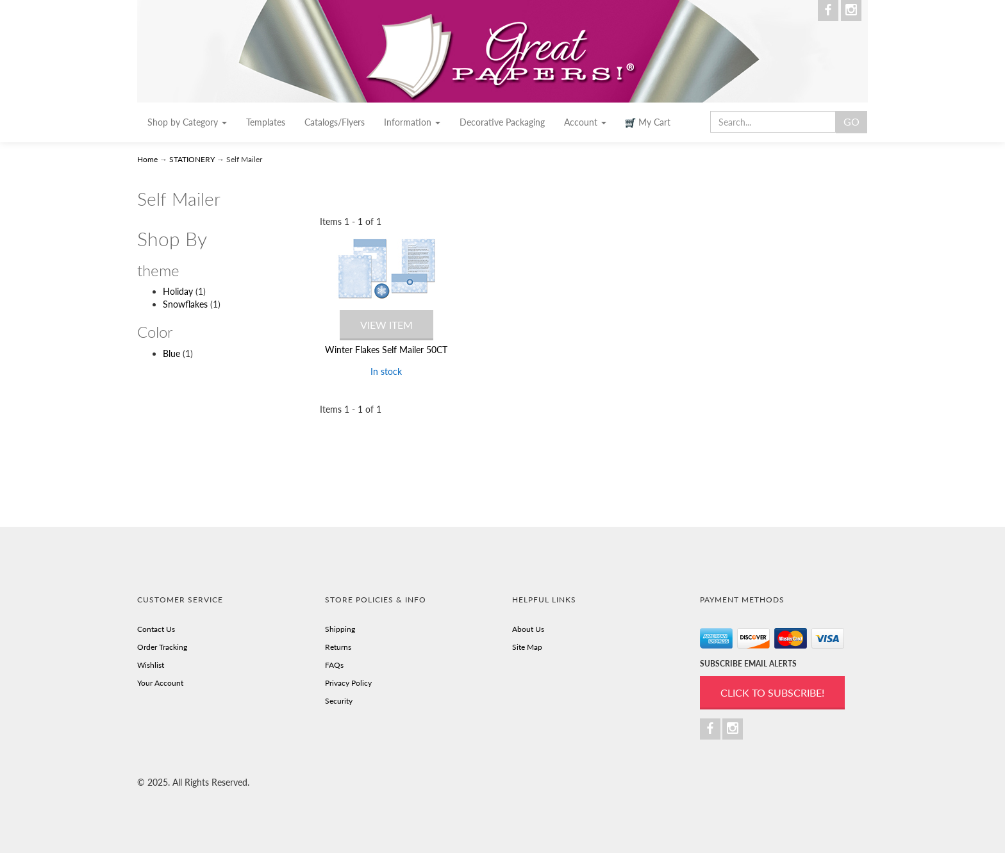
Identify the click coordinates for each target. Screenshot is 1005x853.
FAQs (334, 665)
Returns (338, 647)
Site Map (527, 647)
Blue (171, 353)
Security (339, 701)
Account (585, 122)
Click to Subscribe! (772, 692)
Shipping (340, 629)
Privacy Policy (348, 683)
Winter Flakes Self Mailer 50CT (386, 349)
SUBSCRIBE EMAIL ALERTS (748, 663)
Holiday (178, 291)
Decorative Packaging (502, 122)
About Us (528, 629)
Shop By (172, 238)
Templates (265, 122)
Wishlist (150, 665)
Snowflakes (185, 304)
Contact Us (156, 629)
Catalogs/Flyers (334, 122)
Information (412, 122)
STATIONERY (192, 159)
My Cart (648, 122)
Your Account (160, 683)
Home (148, 159)
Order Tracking (162, 647)
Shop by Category (187, 122)
